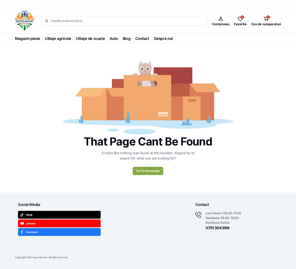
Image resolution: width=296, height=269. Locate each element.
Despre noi (163, 38)
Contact (142, 38)
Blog (126, 38)
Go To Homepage (148, 170)
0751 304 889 (217, 228)
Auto (114, 38)
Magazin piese (27, 38)
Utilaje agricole (58, 38)
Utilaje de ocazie (90, 38)
